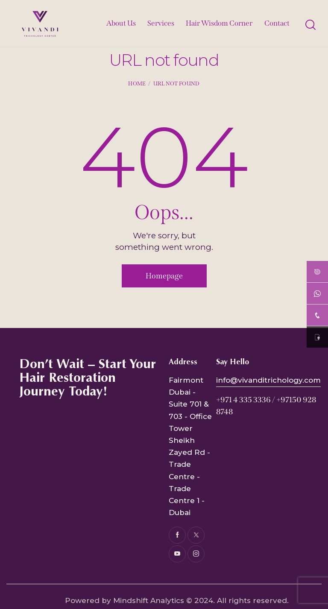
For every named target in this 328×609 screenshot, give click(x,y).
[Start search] (310, 25)
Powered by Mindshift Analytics (124, 600)
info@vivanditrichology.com (268, 380)
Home (137, 83)
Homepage (164, 276)
